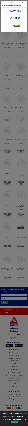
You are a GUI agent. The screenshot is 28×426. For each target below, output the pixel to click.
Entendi (14, 422)
